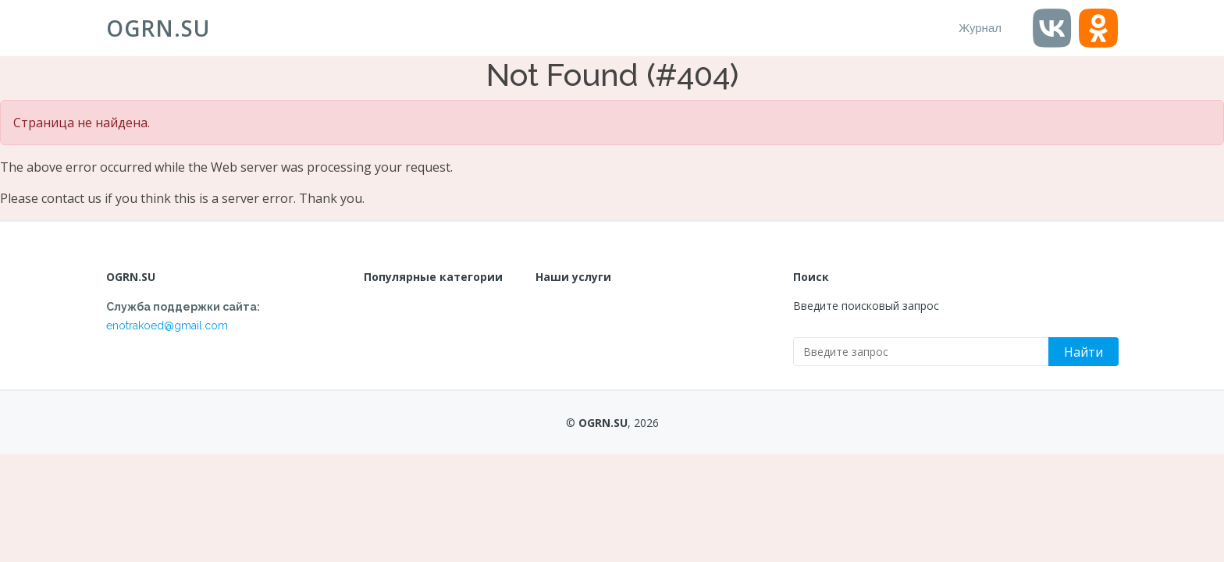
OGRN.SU (158, 28)
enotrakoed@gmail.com (167, 325)
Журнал (980, 28)
